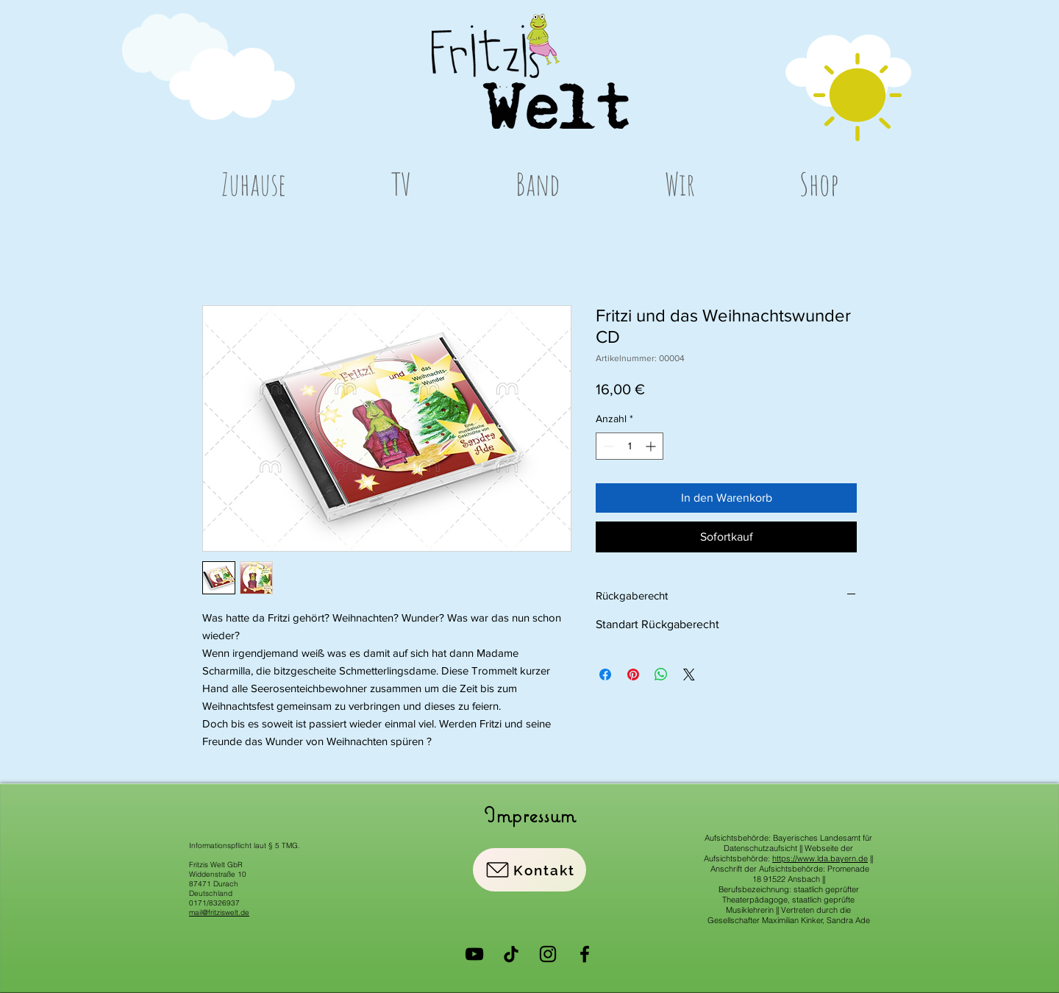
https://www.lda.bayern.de (820, 858)
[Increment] (652, 446)
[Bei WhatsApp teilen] (661, 674)
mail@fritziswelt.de (219, 912)
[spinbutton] (629, 446)
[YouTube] (474, 954)
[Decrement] (607, 446)
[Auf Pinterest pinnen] (633, 674)
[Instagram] (548, 954)
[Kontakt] (529, 869)
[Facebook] (585, 954)
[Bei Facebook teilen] (605, 674)
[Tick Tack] (511, 954)
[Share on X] (689, 674)
